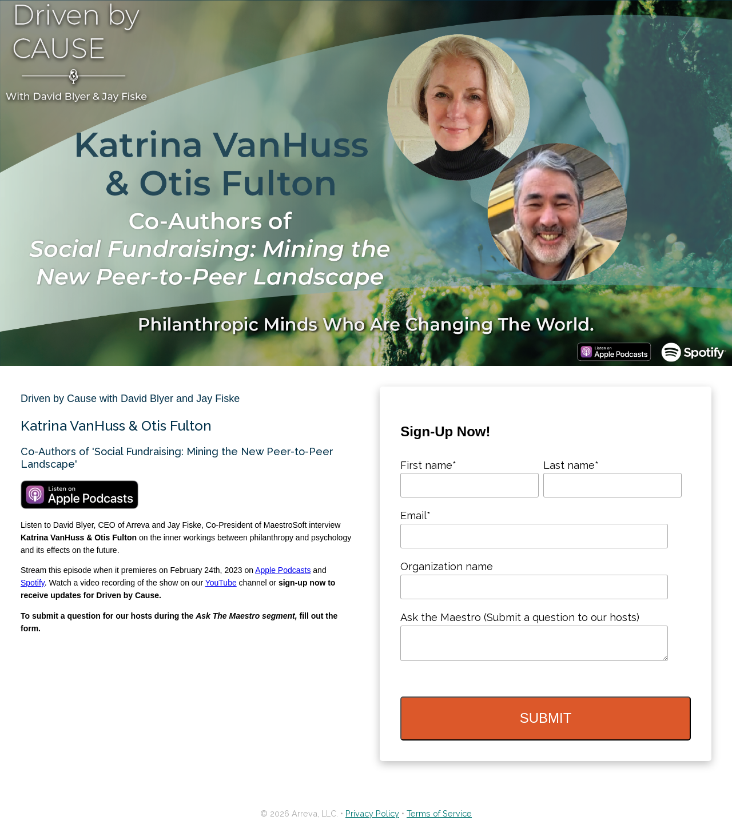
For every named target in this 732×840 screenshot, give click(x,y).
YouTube (221, 582)
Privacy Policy (372, 818)
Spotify (33, 582)
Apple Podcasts (283, 570)
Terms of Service (439, 818)
